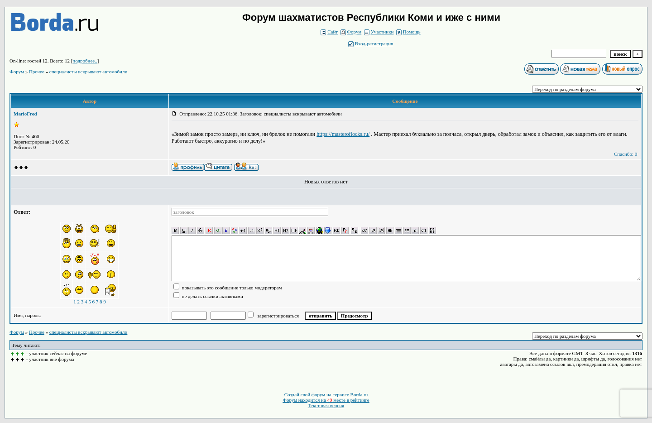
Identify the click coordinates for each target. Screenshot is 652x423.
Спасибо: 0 (625, 154)
